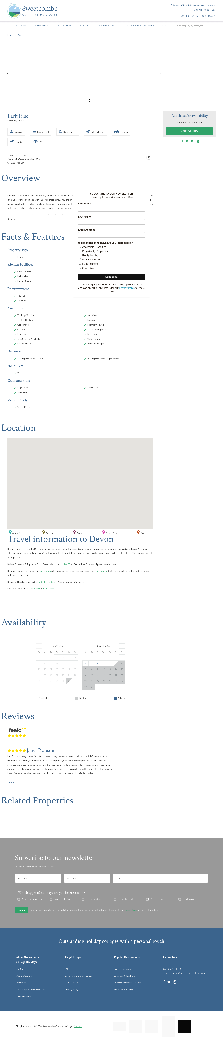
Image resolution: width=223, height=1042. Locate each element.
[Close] (148, 157)
